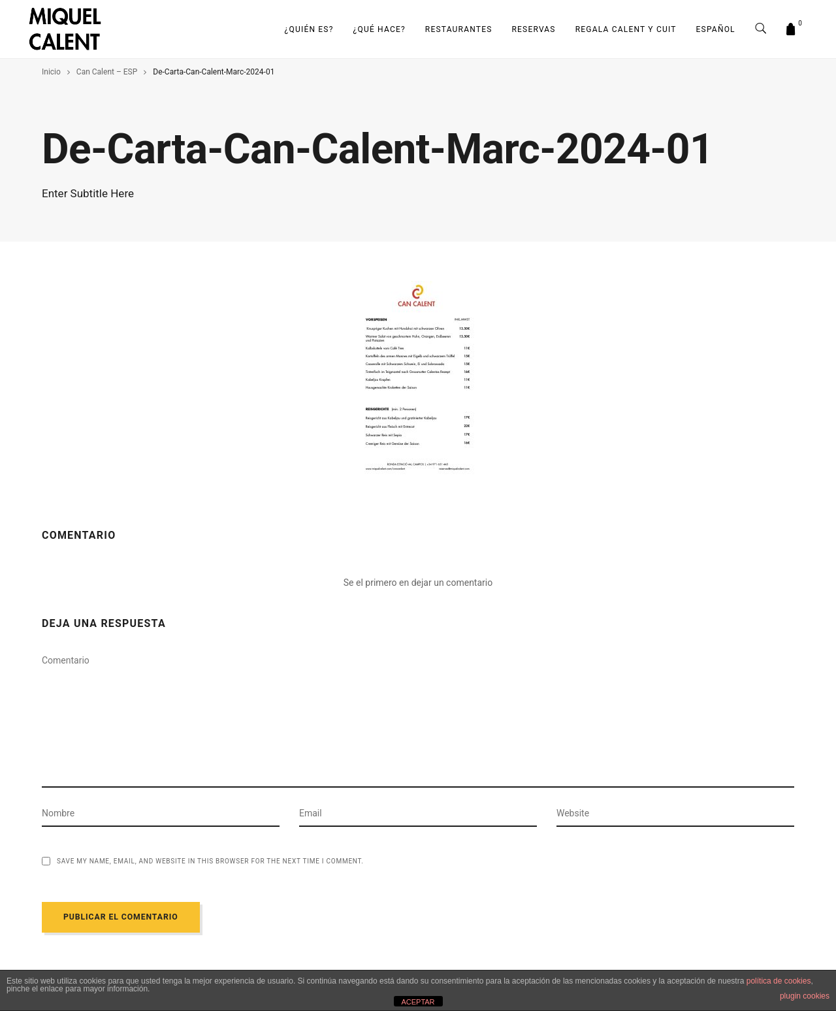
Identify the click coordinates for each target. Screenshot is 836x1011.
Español (715, 29)
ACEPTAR (417, 1002)
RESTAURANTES (458, 29)
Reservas (534, 29)
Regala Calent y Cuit (626, 29)
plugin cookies (804, 996)
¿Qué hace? (379, 29)
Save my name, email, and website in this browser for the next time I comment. (210, 861)
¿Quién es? (309, 29)
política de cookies (779, 981)
